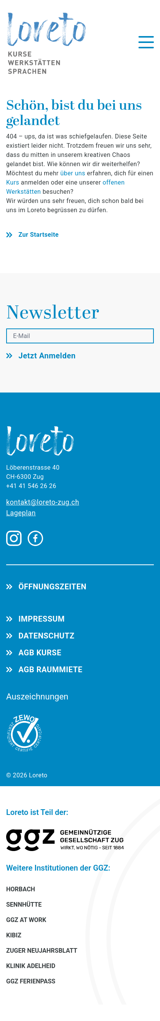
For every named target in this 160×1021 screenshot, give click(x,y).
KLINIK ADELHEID (30, 966)
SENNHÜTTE (24, 904)
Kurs (13, 182)
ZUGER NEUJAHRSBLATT (41, 950)
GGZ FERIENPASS (30, 981)
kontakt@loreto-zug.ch (42, 502)
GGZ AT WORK (26, 920)
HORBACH (20, 889)
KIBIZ (13, 935)
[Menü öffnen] (146, 42)
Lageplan (21, 513)
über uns (72, 173)
